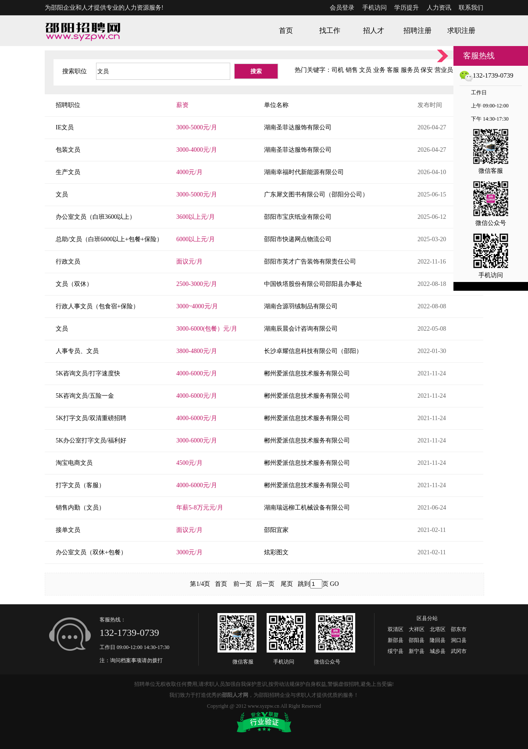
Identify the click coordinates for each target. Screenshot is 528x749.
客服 (393, 70)
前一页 (242, 584)
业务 (379, 70)
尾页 (287, 584)
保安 (427, 70)
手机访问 (374, 7)
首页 (221, 584)
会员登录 (342, 7)
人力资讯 (439, 7)
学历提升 (406, 7)
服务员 (410, 70)
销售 (352, 70)
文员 (365, 70)
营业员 (444, 70)
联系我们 (471, 7)
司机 (338, 70)
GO (334, 584)
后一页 (265, 584)
